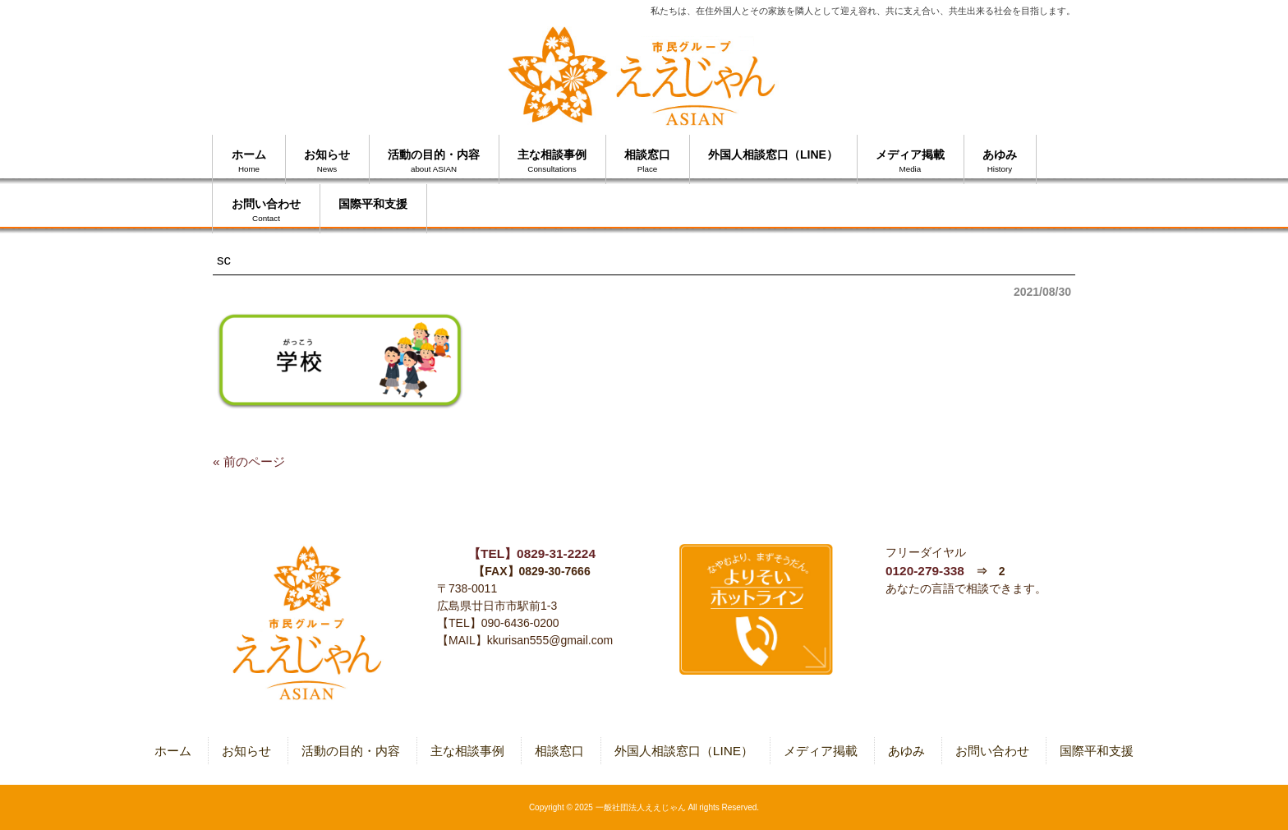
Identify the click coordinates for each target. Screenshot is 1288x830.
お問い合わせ (992, 751)
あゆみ (906, 751)
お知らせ (246, 751)
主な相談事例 (467, 751)
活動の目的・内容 (350, 751)
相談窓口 (559, 751)
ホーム (172, 751)
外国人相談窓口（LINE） (683, 751)
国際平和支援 (1097, 751)
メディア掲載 (821, 751)
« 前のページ (249, 461)
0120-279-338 (925, 571)
